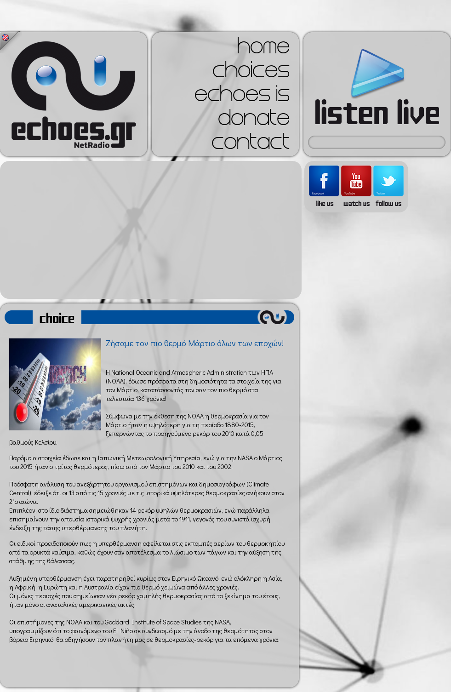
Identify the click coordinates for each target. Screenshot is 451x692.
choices (251, 72)
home (263, 48)
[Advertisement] (151, 230)
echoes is (242, 96)
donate (254, 120)
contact (250, 144)
